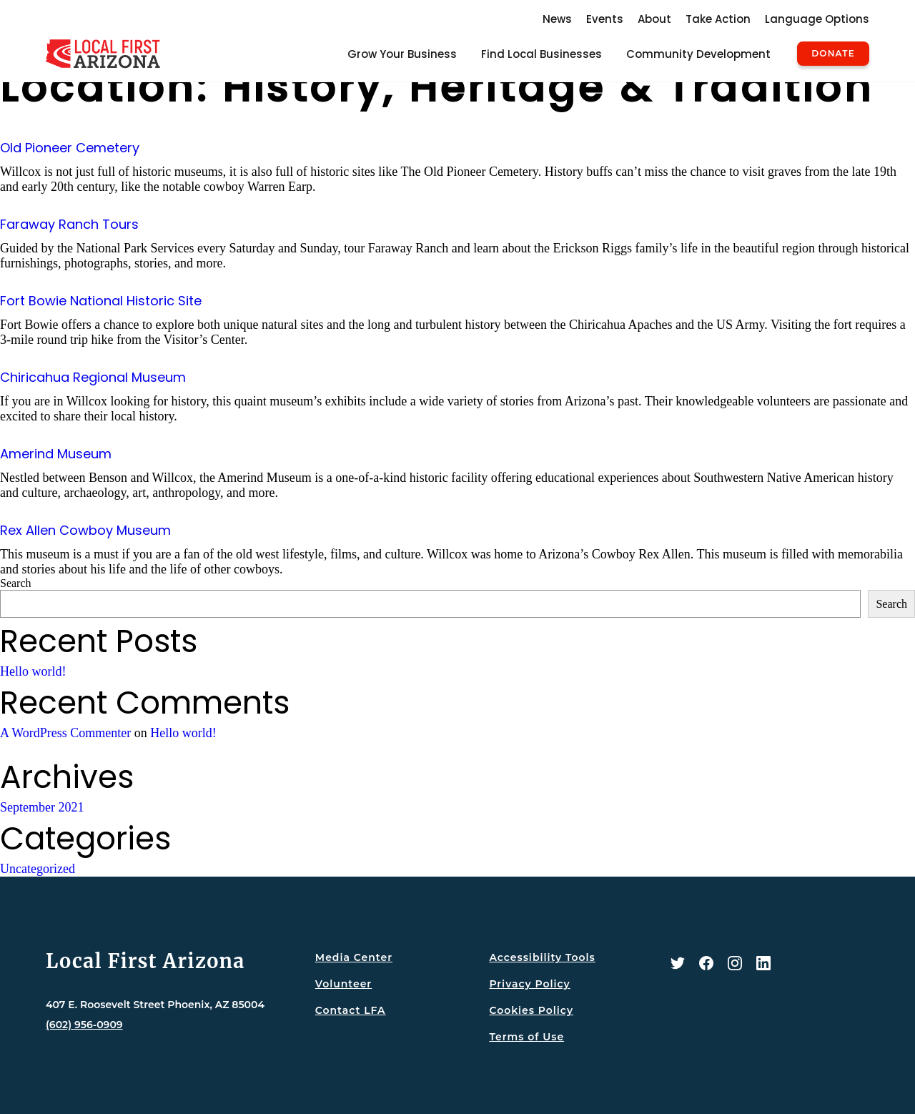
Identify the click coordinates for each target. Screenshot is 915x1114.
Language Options (817, 18)
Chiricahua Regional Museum (93, 377)
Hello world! (33, 671)
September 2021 (42, 807)
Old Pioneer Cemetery (69, 148)
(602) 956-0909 (84, 1024)
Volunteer (343, 983)
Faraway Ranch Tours (69, 224)
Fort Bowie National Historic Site (101, 301)
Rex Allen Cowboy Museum (85, 530)
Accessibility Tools (542, 957)
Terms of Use (526, 1036)
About (654, 18)
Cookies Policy (531, 1010)
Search (15, 583)
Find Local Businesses (541, 53)
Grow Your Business (402, 53)
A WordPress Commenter (65, 733)
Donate (833, 53)
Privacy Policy (529, 983)
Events (604, 18)
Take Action (718, 18)
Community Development (698, 53)
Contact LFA (350, 1010)
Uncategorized (37, 869)
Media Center (353, 957)
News (557, 18)
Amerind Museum (56, 454)
